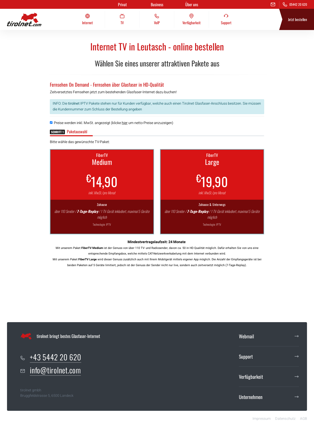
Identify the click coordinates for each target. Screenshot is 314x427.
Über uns (191, 4)
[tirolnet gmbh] (24, 19)
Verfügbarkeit (251, 376)
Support (246, 356)
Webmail (246, 336)
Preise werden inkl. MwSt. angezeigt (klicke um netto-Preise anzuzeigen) (113, 123)
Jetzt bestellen (297, 19)
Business (157, 4)
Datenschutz (285, 418)
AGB (303, 418)
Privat (122, 4)
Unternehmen (251, 396)
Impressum (262, 418)
